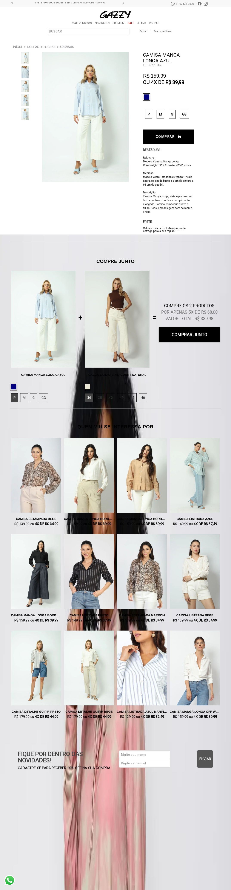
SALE (131, 23)
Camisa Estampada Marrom (142, 615)
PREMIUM (119, 23)
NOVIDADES (102, 23)
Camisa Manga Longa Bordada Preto (36, 615)
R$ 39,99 (174, 82)
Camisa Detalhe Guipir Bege (88, 711)
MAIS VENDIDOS (82, 23)
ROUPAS (154, 23)
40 (111, 398)
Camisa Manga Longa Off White (195, 711)
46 (143, 398)
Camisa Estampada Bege (36, 519)
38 (100, 398)
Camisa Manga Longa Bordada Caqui (142, 519)
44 (132, 398)
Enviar (205, 759)
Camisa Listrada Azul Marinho (142, 711)
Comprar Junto (189, 334)
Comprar (168, 137)
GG (184, 114)
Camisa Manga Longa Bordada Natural (89, 519)
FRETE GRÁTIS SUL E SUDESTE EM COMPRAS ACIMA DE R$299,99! (70, 3)
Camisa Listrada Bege (194, 615)
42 (121, 398)
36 (89, 398)
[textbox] (88, 31)
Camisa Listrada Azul (195, 519)
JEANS (141, 23)
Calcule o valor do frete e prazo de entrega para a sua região (164, 229)
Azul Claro (147, 97)
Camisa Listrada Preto (89, 615)
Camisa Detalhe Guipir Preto (36, 711)
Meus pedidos (162, 31)
